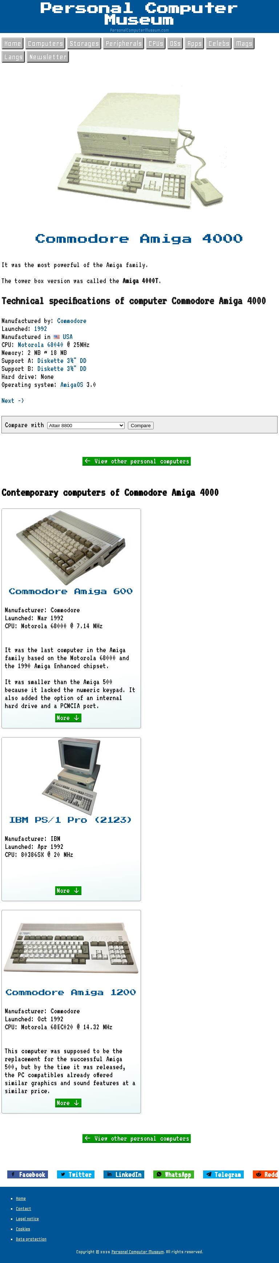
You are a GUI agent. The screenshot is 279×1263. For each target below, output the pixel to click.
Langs (13, 57)
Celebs (218, 43)
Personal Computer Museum (139, 14)
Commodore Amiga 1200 (71, 992)
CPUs (155, 43)
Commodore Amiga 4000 (139, 239)
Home (12, 43)
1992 (40, 328)
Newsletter (47, 57)
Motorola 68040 (41, 344)
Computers (45, 43)
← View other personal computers (136, 461)
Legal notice (27, 1218)
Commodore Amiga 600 (71, 591)
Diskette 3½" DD (61, 360)
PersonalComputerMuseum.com (139, 30)
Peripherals (123, 43)
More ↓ (68, 718)
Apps (194, 43)
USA (63, 336)
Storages (84, 43)
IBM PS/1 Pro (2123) (71, 820)
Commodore (71, 320)
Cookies (23, 1228)
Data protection (31, 1239)
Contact (23, 1208)
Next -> (12, 400)
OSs (175, 43)
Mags (244, 43)
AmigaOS (71, 384)
